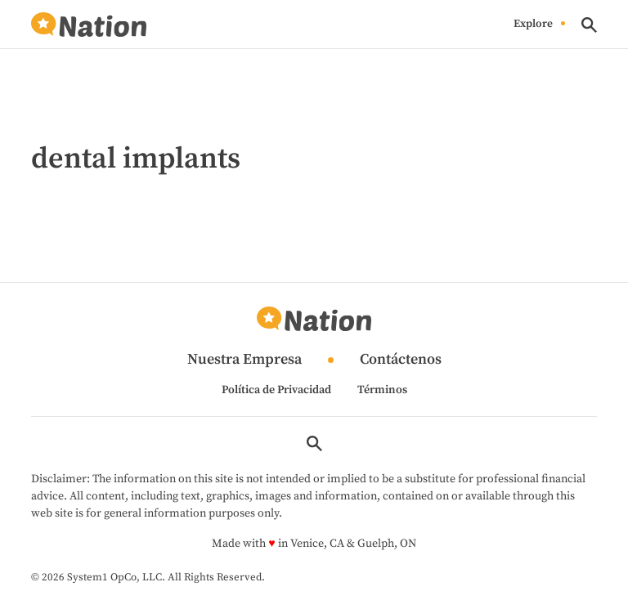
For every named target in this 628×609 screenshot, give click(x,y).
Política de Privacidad (276, 390)
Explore (533, 24)
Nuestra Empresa (244, 360)
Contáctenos (401, 360)
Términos (382, 390)
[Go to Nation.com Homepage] (88, 25)
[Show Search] (589, 25)
